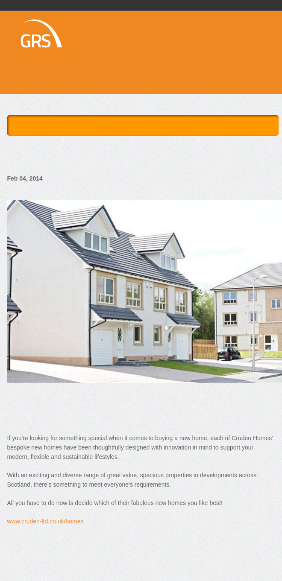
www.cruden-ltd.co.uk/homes (45, 521)
